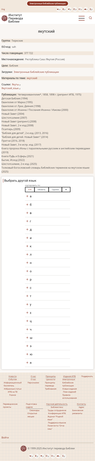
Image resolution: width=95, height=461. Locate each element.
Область (41, 189)
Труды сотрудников (57, 410)
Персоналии (33, 382)
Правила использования (69, 396)
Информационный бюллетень (13, 384)
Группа (55, 189)
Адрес (81, 407)
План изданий (69, 391)
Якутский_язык (11, 88)
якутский (32, 78)
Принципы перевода (50, 384)
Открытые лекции (32, 415)
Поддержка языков (57, 422)
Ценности (50, 379)
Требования (50, 388)
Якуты (16, 84)
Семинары (34, 410)
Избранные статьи (12, 388)
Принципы (51, 376)
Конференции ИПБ (57, 413)
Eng (3, 9)
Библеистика (57, 407)
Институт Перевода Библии (15, 18)
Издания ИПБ (69, 376)
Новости (13, 376)
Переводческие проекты (10, 405)
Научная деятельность (57, 404)
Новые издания (69, 388)
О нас (33, 376)
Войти (5, 437)
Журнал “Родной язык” (55, 418)
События (12, 379)
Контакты (81, 404)
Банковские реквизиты (77, 412)
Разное (12, 395)
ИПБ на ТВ (12, 391)
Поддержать (87, 376)
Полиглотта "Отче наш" (56, 427)
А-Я (29, 189)
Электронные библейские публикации (48, 3)
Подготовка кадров (31, 405)
